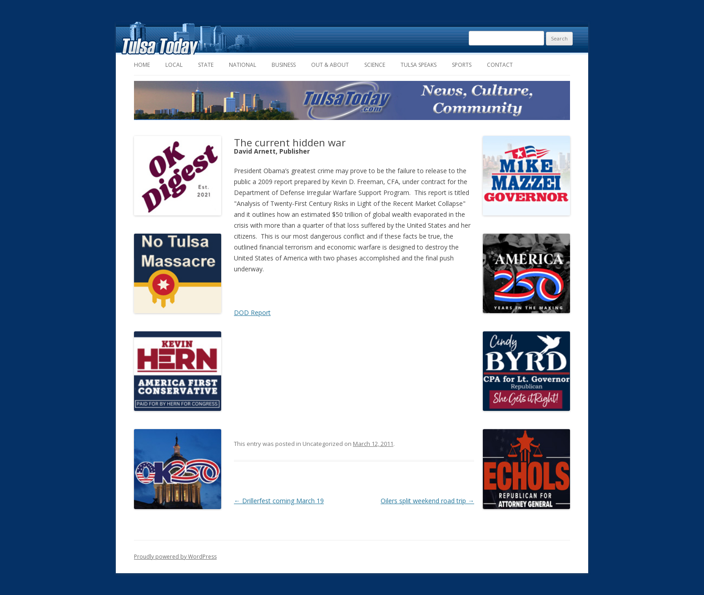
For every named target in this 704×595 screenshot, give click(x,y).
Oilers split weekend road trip (427, 500)
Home (142, 65)
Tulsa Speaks (418, 65)
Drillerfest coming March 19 (279, 500)
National (242, 65)
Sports (461, 65)
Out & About (330, 65)
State (205, 65)
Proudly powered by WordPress (175, 556)
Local (174, 65)
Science (374, 65)
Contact (500, 65)
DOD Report (252, 312)
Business (284, 65)
